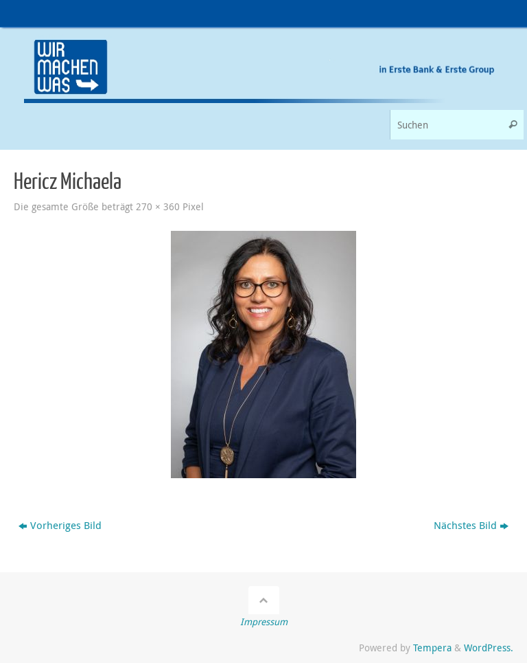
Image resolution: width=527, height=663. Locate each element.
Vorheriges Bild (60, 525)
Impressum (264, 622)
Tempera (432, 648)
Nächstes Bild (471, 525)
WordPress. (488, 648)
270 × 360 (158, 207)
